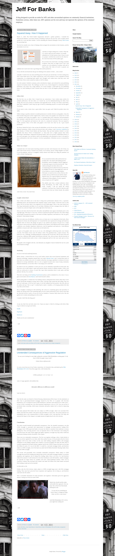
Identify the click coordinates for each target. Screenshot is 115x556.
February (78, 114)
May (77, 101)
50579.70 (94, 251)
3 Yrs (93, 244)
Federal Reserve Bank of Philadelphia (43, 527)
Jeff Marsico (87, 172)
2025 (75, 75)
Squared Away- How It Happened (32, 33)
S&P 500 (74, 254)
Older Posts (65, 535)
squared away (48, 343)
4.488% (95, 247)
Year (87, 244)
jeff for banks (37, 343)
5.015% (95, 249)
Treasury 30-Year (76, 249)
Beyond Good (49, 258)
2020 (75, 119)
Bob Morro (23, 527)
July (77, 97)
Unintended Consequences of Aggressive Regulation (41, 352)
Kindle (18, 308)
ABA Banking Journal (79, 212)
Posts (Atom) (26, 538)
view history (85, 262)
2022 (75, 82)
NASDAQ (74, 252)
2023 (75, 79)
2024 (75, 77)
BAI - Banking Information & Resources (83, 214)
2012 (75, 137)
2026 (75, 73)
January (78, 116)
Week (76, 244)
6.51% (95, 258)
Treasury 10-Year (76, 247)
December (78, 86)
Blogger (63, 551)
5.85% (95, 256)
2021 (75, 84)
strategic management (55, 343)
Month (81, 244)
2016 (75, 128)
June (77, 99)
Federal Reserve (31, 527)
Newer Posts (20, 535)
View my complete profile (79, 196)
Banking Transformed (36, 275)
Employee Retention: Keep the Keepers (83, 165)
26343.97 (94, 252)
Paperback (19, 311)
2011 (75, 139)
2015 (75, 130)
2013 (75, 135)
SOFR (74, 259)
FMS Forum (65, 40)
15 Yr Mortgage (75, 256)
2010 (75, 141)
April (77, 104)
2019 (75, 121)
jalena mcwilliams (30, 343)
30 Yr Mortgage (75, 258)
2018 (75, 124)
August (77, 95)
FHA (53, 527)
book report (23, 343)
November (78, 88)
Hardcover (19, 315)
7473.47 (94, 254)
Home (43, 535)
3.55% (95, 259)
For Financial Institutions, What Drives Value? (84, 162)
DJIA (74, 251)
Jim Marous (32, 276)
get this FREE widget (84, 227)
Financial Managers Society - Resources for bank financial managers (84, 217)
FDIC (75, 206)
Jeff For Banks (35, 9)
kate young (42, 343)
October (78, 90)
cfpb (27, 527)
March (77, 112)
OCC (75, 208)
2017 (75, 126)
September (78, 93)
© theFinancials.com (84, 263)
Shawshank (24, 528)
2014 (75, 133)
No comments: (36, 340)
